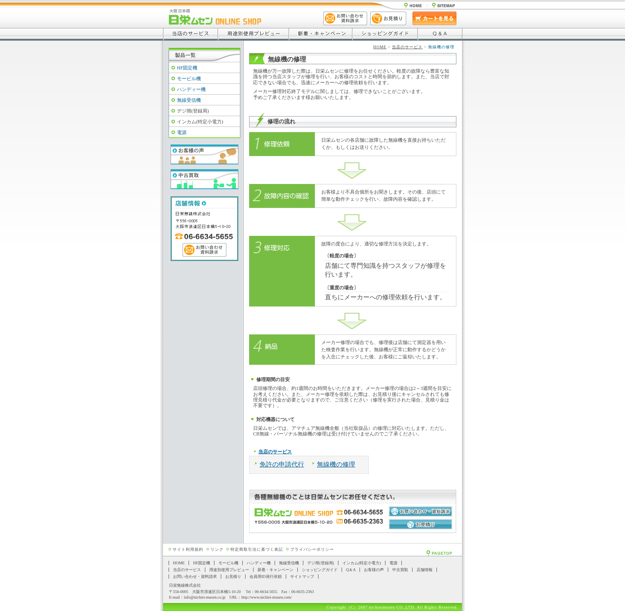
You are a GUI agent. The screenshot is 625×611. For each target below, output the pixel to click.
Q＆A (351, 569)
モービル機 (189, 78)
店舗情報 (424, 569)
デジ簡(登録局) (193, 111)
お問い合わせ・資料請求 (195, 576)
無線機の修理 (336, 464)
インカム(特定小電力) (200, 122)
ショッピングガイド (320, 569)
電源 (182, 132)
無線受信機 (189, 100)
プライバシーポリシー (312, 549)
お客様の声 (374, 569)
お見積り (233, 576)
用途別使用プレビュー (229, 569)
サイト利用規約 (188, 549)
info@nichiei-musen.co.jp (204, 597)
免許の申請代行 (281, 464)
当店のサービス (407, 47)
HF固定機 (187, 68)
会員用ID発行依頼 (266, 576)
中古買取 (400, 569)
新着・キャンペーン (275, 569)
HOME (379, 47)
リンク (217, 549)
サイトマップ (302, 576)
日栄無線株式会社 (185, 585)
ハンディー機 (191, 89)
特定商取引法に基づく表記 (256, 549)
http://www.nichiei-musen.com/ (266, 597)
